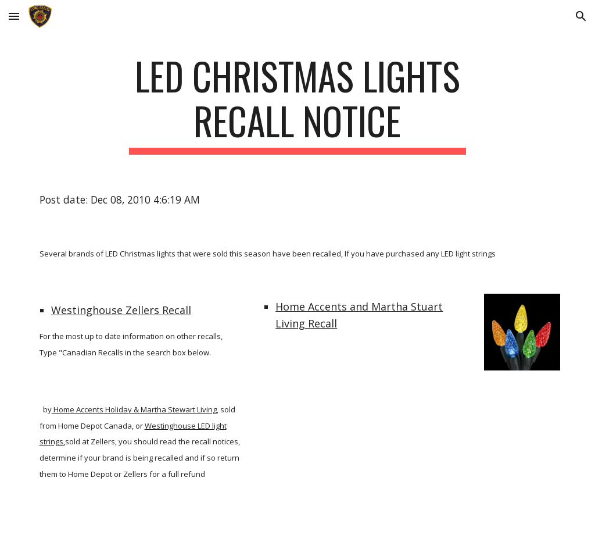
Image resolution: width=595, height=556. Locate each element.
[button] (14, 16)
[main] (297, 104)
